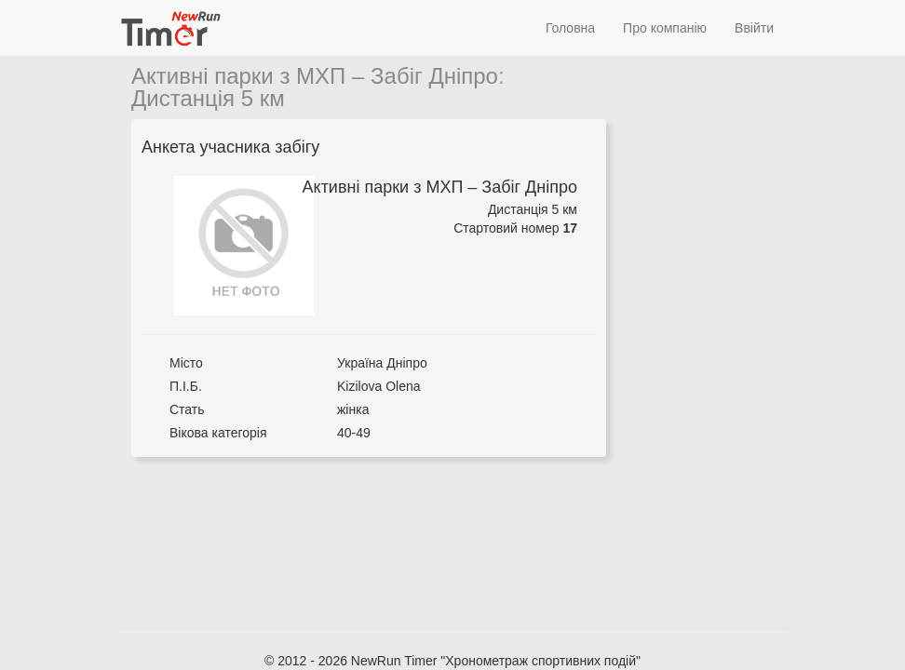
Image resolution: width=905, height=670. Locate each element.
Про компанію (665, 27)
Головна (570, 27)
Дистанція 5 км (208, 98)
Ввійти (754, 27)
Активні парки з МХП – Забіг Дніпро (314, 75)
